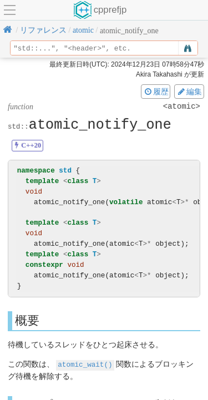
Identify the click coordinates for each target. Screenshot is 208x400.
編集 (189, 91)
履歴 (156, 91)
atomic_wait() (85, 364)
